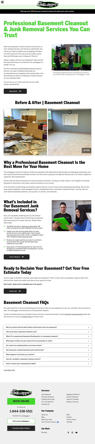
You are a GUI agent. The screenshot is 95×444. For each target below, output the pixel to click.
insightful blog (27, 317)
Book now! (15, 291)
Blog (43, 417)
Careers (69, 417)
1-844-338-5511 (21, 411)
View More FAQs (9, 370)
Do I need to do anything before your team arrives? (47, 345)
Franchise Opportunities (21, 428)
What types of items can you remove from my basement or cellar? (47, 341)
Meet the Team (46, 419)
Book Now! (15, 91)
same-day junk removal (29, 226)
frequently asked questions (73, 314)
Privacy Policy (71, 419)
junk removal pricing (25, 237)
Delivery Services (72, 402)
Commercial (45, 404)
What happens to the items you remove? (47, 354)
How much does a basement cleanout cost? (47, 332)
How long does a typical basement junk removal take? (47, 350)
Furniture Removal (47, 397)
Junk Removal (46, 394)
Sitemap (69, 422)
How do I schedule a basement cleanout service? (47, 359)
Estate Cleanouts (72, 397)
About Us (44, 414)
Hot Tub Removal (47, 402)
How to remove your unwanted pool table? (47, 363)
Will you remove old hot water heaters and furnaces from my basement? (47, 327)
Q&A (68, 414)
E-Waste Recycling (47, 399)
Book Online (21, 401)
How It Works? (16, 257)
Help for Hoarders (72, 399)
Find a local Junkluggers (21, 421)
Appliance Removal (72, 394)
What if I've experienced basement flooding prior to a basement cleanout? (47, 336)
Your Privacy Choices (50, 422)
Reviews (44, 432)
